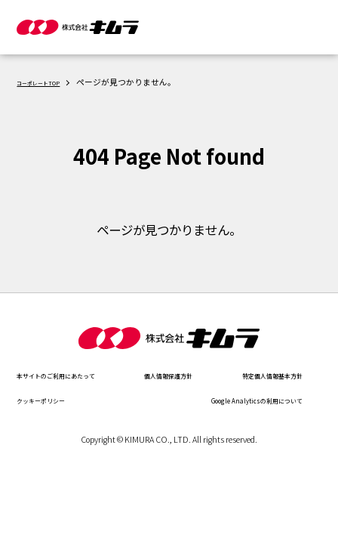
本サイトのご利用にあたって (80, 374)
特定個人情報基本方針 (66, 399)
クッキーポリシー (263, 399)
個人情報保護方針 (263, 374)
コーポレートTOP (50, 82)
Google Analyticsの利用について (88, 425)
